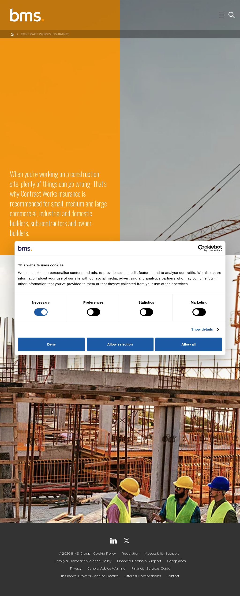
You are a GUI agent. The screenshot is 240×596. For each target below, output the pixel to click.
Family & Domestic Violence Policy (82, 561)
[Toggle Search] (231, 15)
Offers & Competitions (142, 576)
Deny (51, 344)
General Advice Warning (106, 568)
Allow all (188, 344)
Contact (172, 576)
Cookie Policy (104, 553)
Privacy (75, 568)
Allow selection (120, 344)
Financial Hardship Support (139, 561)
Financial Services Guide (150, 568)
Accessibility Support (162, 553)
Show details (202, 329)
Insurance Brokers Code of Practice (90, 576)
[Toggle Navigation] (221, 15)
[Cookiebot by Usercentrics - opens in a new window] (201, 248)
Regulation (130, 553)
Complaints (176, 561)
